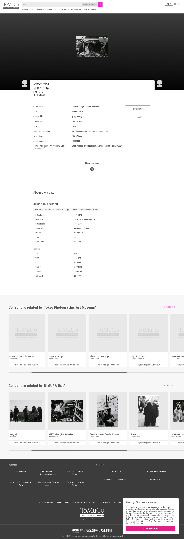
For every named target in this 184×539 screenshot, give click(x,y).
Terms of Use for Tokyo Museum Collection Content (76, 502)
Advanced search (89, 4)
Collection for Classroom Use (70, 9)
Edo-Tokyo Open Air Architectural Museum (48, 472)
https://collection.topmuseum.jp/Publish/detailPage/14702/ (97, 146)
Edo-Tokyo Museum (21, 471)
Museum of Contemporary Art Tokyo (21, 483)
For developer (105, 502)
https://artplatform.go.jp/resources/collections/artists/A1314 (75, 210)
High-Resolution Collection (46, 9)
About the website (46, 502)
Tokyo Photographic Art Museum (75, 472)
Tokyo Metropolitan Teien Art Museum (48, 483)
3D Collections (27, 9)
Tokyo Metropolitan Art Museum (75, 483)
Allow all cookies (150, 528)
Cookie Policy (119, 502)
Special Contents (90, 9)
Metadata (138, 117)
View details (168, 307)
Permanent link (138, 109)
